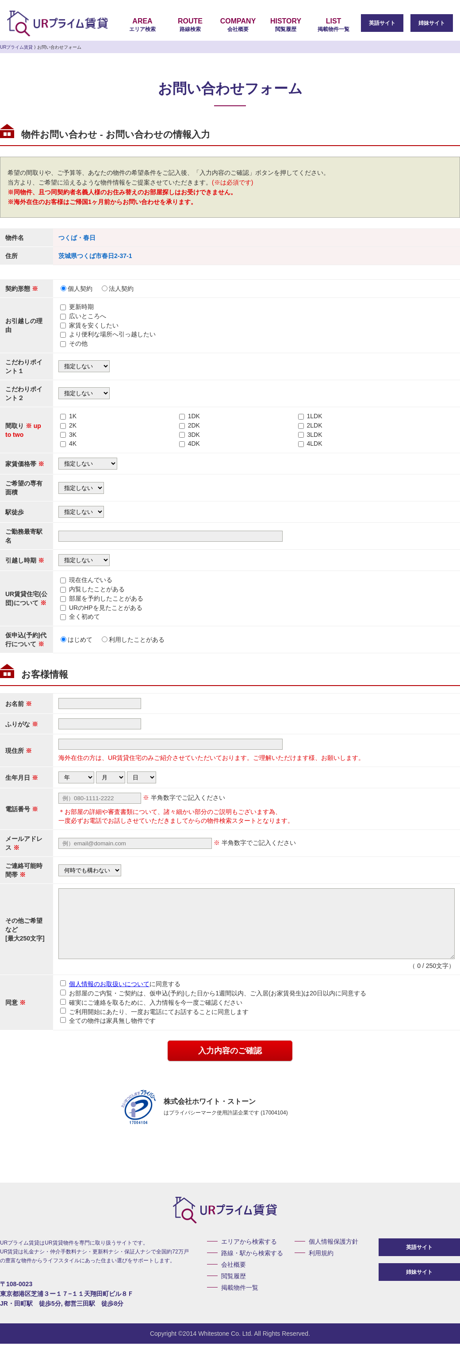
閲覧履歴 (286, 25)
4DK (194, 443)
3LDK (314, 434)
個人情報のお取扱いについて (109, 997)
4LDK (314, 443)
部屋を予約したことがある (106, 598)
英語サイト (382, 23)
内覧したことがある (97, 589)
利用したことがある (133, 639)
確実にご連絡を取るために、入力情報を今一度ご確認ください (151, 1015)
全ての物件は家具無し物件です (108, 1033)
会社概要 (238, 25)
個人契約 (76, 288)
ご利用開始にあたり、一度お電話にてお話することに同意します (154, 1024)
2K (73, 425)
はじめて (76, 639)
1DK (194, 416)
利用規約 (321, 1266)
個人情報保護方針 (333, 1255)
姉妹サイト (431, 23)
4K (73, 443)
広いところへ (87, 316)
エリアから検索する (249, 1255)
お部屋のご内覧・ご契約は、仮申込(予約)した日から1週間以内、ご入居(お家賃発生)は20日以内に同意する (213, 1006)
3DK (194, 434)
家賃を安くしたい (94, 325)
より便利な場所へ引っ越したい (112, 334)
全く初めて (84, 616)
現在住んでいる (90, 579)
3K (73, 434)
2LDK (314, 425)
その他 (78, 343)
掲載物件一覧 (333, 25)
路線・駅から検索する (252, 1266)
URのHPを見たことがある (105, 607)
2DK (194, 425)
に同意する (120, 997)
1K (73, 416)
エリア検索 (142, 25)
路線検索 (190, 25)
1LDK (314, 416)
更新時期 (81, 306)
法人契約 (118, 288)
